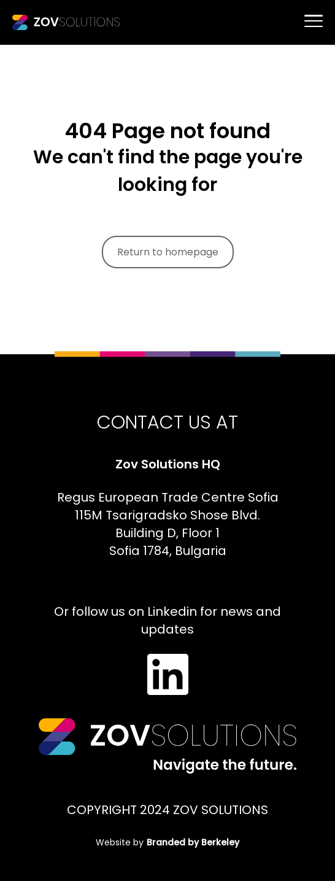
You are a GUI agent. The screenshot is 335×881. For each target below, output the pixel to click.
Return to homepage (167, 252)
